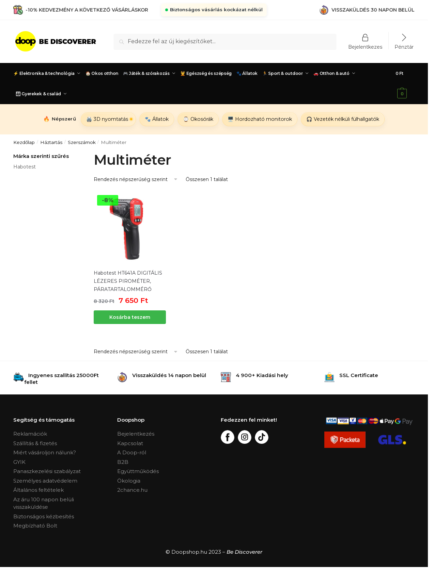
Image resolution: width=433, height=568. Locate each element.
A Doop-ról (131, 452)
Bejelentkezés (135, 434)
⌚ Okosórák (198, 119)
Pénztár (404, 46)
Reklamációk (30, 434)
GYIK (19, 462)
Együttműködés (138, 471)
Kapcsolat (130, 443)
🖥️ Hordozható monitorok (260, 119)
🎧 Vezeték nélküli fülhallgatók (342, 119)
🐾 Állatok (157, 119)
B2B (122, 462)
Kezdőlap (24, 142)
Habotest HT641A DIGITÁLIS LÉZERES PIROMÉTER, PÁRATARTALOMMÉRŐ (128, 281)
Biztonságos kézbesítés (43, 516)
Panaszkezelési (33, 471)
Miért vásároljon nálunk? (44, 452)
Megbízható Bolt (35, 525)
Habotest (24, 167)
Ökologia (128, 480)
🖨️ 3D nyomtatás (107, 119)
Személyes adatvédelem (45, 480)
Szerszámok (82, 142)
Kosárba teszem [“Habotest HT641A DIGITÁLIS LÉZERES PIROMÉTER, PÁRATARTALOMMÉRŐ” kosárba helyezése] (129, 317)
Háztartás (51, 142)
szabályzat (67, 471)
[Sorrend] (136, 179)
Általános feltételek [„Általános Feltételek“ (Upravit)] (38, 490)
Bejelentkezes (365, 46)
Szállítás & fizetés (35, 443)
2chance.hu (132, 490)
